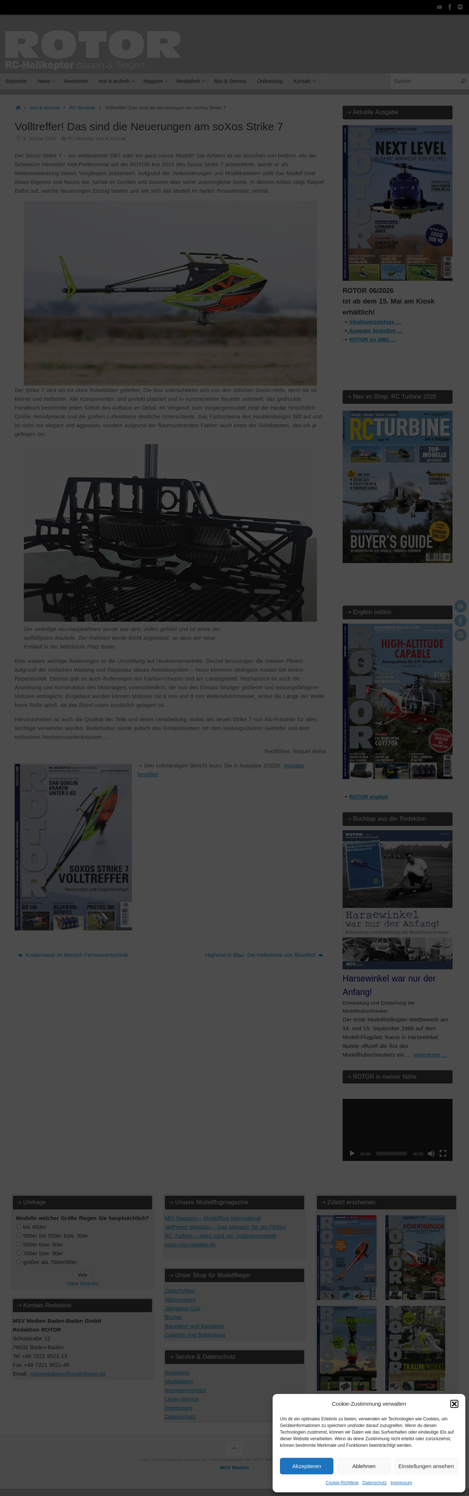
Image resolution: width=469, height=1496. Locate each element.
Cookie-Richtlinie (342, 1482)
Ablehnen (363, 1466)
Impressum (401, 1482)
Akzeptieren (306, 1466)
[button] (454, 1404)
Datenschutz (374, 1482)
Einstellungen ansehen (426, 1466)
